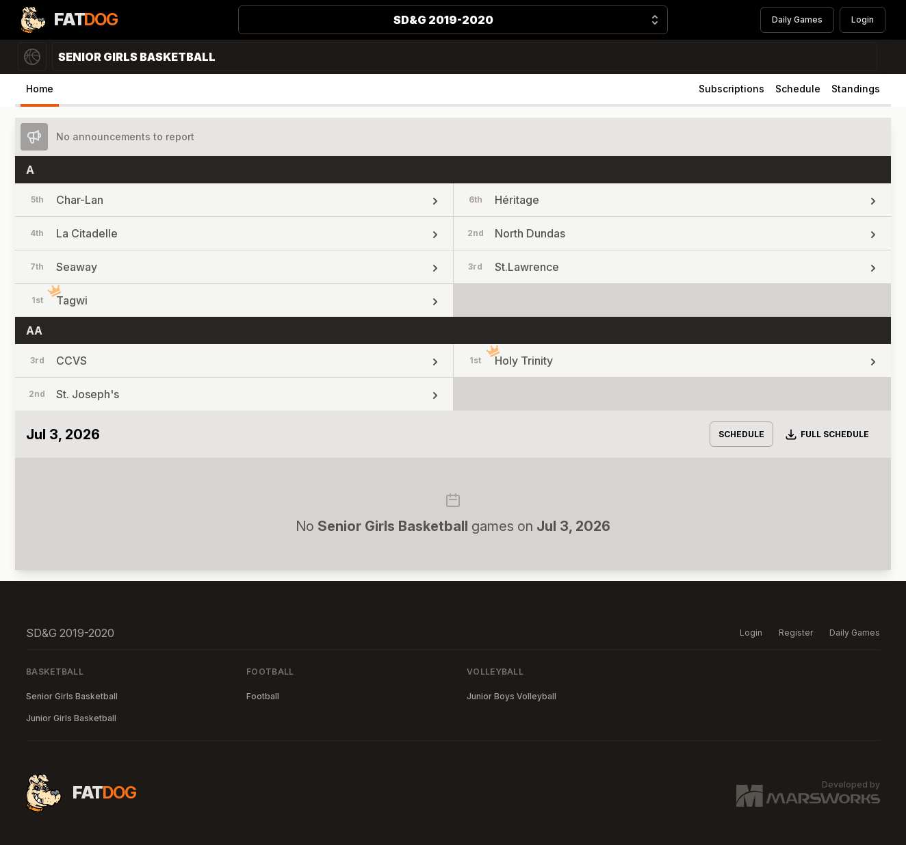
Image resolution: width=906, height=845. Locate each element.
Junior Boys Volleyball (511, 696)
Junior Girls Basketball (71, 718)
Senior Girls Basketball (72, 696)
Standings (855, 88)
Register (796, 632)
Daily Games (797, 19)
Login (862, 19)
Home (39, 88)
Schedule (797, 88)
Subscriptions (731, 88)
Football (262, 696)
